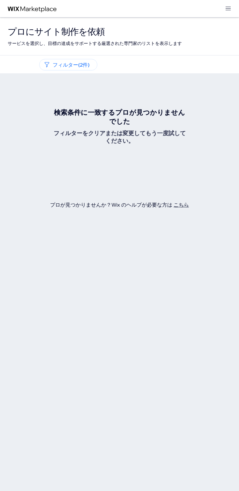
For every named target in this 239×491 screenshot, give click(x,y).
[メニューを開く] (228, 8)
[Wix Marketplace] (32, 8)
